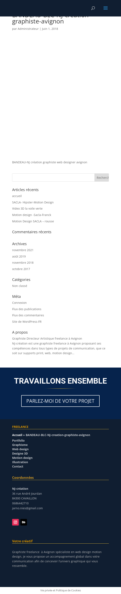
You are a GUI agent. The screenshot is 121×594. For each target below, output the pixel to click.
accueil (17, 196)
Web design (20, 449)
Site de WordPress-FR (27, 322)
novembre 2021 (23, 250)
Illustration (20, 462)
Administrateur (28, 29)
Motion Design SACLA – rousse (33, 221)
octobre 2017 (21, 269)
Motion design (22, 458)
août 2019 (19, 256)
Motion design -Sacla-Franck (31, 215)
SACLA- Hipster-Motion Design (33, 202)
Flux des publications (26, 309)
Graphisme (20, 445)
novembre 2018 (23, 263)
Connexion (19, 303)
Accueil (17, 435)
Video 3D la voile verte (27, 208)
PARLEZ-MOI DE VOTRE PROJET (60, 401)
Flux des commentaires (28, 315)
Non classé (19, 286)
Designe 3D (20, 453)
